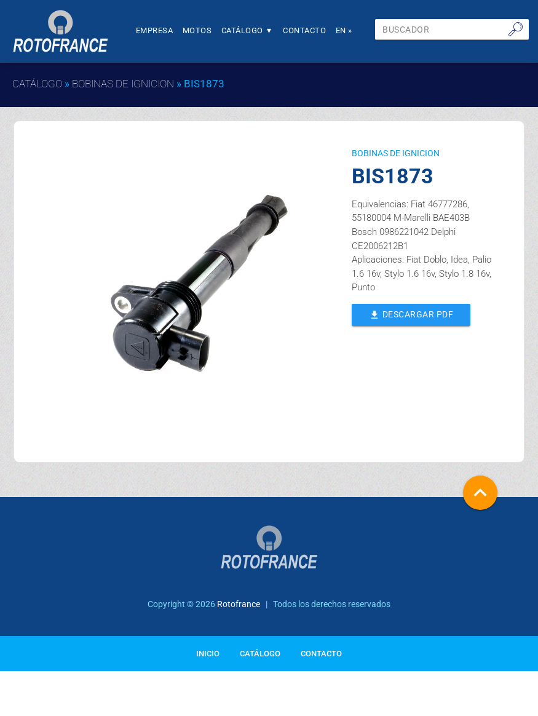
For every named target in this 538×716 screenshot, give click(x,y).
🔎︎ (515, 29)
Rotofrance (238, 604)
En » (344, 30)
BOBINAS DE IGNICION (123, 84)
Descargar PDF (411, 313)
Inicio (208, 653)
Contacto (304, 30)
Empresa (154, 30)
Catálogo (247, 30)
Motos (197, 30)
